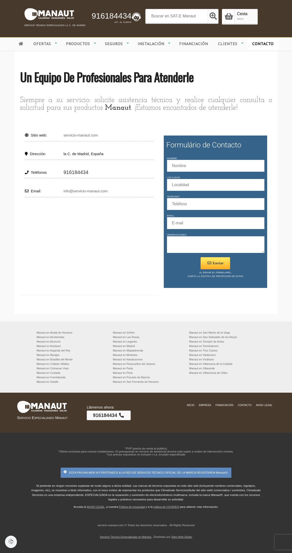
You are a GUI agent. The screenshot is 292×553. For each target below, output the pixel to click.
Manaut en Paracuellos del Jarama (134, 363)
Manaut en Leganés (125, 341)
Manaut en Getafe (47, 381)
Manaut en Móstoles (125, 354)
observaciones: (177, 234)
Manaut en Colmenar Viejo (53, 368)
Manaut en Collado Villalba (53, 363)
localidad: (174, 177)
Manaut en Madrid (124, 346)
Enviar (215, 265)
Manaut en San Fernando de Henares (136, 381)
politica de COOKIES (166, 506)
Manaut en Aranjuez (49, 346)
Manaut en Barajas (48, 354)
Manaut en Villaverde (202, 368)
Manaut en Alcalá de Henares (54, 332)
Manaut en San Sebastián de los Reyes (213, 337)
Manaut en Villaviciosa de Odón (208, 372)
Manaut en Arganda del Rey (53, 350)
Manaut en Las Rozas (126, 337)
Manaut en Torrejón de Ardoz (206, 341)
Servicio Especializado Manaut (42, 417)
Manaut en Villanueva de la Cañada (210, 363)
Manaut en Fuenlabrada (51, 377)
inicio (191, 405)
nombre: (172, 158)
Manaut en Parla (123, 368)
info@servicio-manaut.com (85, 191)
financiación (224, 405)
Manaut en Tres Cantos (203, 350)
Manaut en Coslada (48, 372)
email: (171, 215)
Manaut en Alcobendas (50, 337)
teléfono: (173, 196)
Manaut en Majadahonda (128, 350)
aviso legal (264, 405)
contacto (244, 405)
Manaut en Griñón (124, 332)
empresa (205, 405)
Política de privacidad (132, 506)
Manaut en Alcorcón (49, 341)
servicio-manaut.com (80, 135)
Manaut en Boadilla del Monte (55, 359)
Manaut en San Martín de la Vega (209, 332)
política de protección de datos (222, 278)
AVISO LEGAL (96, 506)
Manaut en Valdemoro (202, 354)
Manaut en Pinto (123, 372)
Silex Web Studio (181, 536)
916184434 (111, 15)
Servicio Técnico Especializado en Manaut (126, 536)
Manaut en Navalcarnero (128, 359)
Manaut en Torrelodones (203, 346)
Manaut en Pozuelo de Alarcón (131, 377)
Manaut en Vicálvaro (201, 359)
